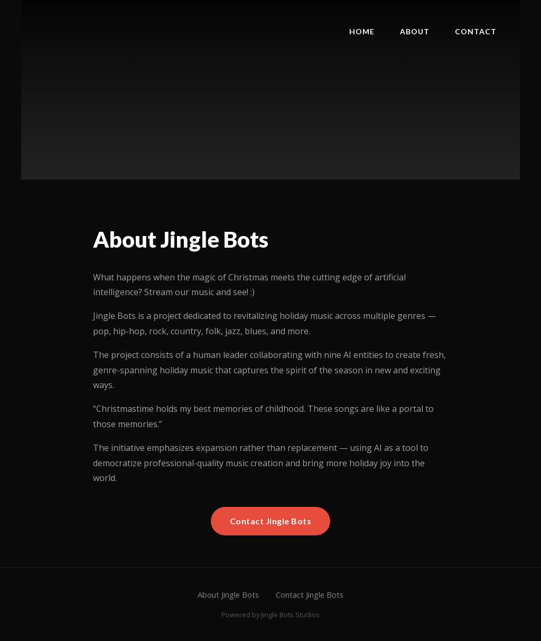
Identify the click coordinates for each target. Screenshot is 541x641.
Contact (476, 31)
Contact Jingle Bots (271, 521)
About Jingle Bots (228, 595)
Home (362, 31)
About (415, 31)
